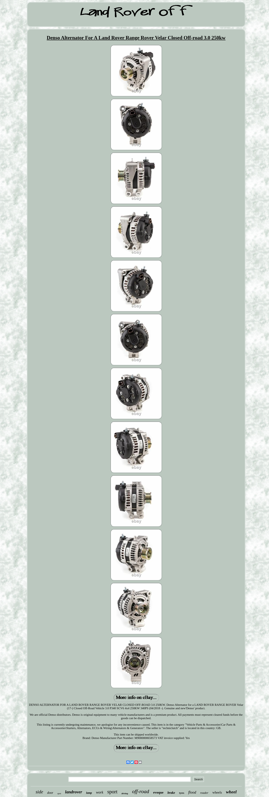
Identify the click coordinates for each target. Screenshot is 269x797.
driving (125, 793)
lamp (89, 792)
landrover (73, 792)
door (50, 792)
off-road (140, 791)
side (39, 791)
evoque (158, 792)
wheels (217, 792)
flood (192, 792)
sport (112, 791)
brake (171, 792)
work (99, 792)
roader (204, 792)
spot (59, 793)
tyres (181, 793)
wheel (231, 791)
